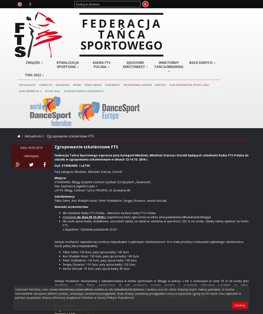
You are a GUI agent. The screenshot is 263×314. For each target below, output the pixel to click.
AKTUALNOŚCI (67, 35)
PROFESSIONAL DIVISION (178, 35)
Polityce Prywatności (120, 298)
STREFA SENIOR (133, 35)
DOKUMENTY (152, 35)
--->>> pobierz (86, 224)
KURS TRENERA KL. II (113, 41)
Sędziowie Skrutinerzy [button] (155, 16)
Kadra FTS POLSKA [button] (127, 15)
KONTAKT (200, 35)
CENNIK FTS (85, 35)
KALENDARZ (103, 35)
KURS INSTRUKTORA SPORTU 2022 (79, 41)
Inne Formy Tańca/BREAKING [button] (184, 16)
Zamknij (239, 305)
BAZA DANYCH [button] (211, 14)
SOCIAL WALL (135, 41)
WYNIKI (117, 35)
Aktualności (34, 55)
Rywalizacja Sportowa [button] (99, 15)
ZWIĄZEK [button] (71, 13)
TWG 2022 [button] (71, 25)
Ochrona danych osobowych (166, 41)
